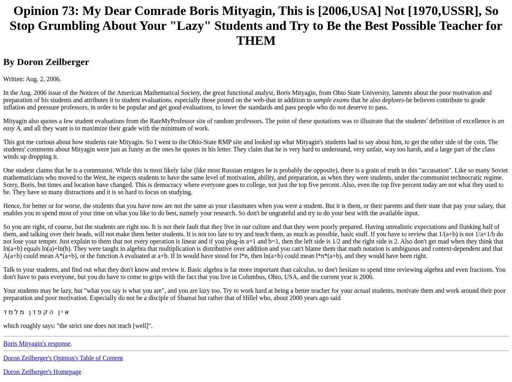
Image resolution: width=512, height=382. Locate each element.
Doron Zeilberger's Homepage (42, 371)
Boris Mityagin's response (36, 343)
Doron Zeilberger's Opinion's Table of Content (63, 358)
